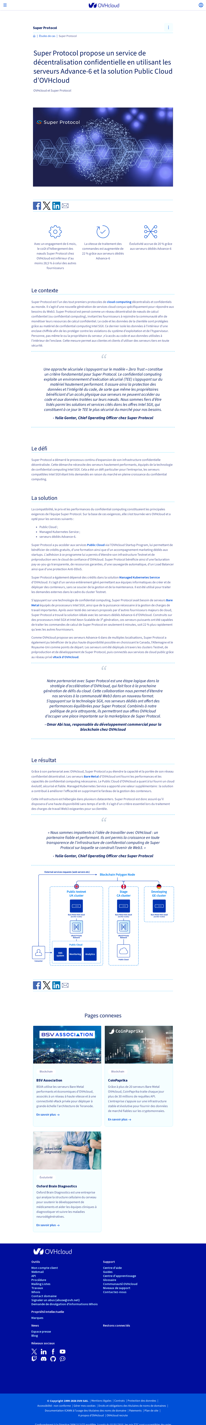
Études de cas (47, 36)
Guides (107, 1272)
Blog (34, 1335)
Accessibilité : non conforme (54, 1406)
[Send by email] (65, 206)
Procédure (38, 1280)
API (33, 1276)
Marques (37, 1318)
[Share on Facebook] (37, 206)
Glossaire (109, 1280)
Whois (35, 1292)
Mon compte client (44, 1268)
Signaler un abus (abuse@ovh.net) (55, 1300)
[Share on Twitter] (47, 206)
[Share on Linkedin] (56, 206)
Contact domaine (44, 1296)
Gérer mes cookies (85, 1406)
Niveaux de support (116, 1288)
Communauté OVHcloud (120, 1284)
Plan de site (151, 1411)
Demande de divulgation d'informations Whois (64, 1304)
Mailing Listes (40, 1284)
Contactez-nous (114, 1292)
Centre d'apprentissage (119, 1276)
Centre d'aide (112, 1268)
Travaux (37, 1288)
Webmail (37, 1272)
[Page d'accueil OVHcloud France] (34, 36)
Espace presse (41, 1331)
